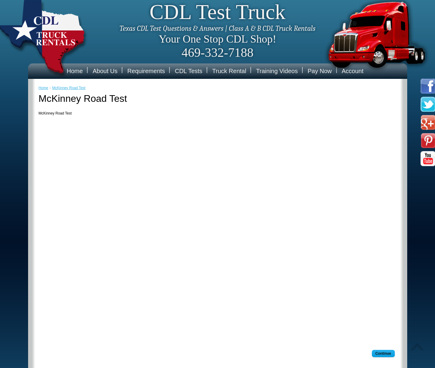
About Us (105, 71)
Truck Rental (229, 71)
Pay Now (320, 71)
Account (352, 71)
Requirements (146, 71)
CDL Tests (188, 71)
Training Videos (277, 71)
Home (75, 71)
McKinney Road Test (68, 88)
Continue (383, 353)
